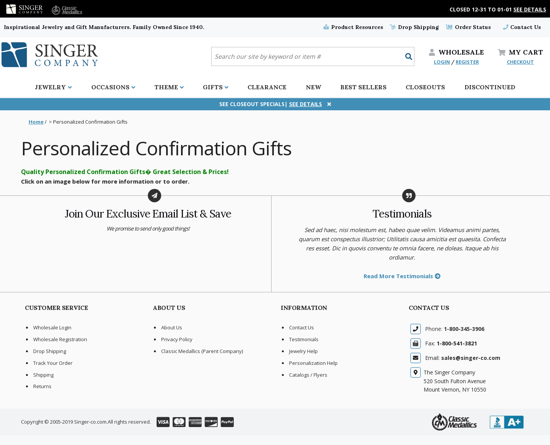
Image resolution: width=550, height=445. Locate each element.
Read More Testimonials (402, 276)
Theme (169, 87)
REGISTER (467, 61)
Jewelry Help (303, 351)
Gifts (215, 87)
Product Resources (353, 27)
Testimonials (304, 339)
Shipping (43, 374)
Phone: (454, 328)
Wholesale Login (52, 327)
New (313, 87)
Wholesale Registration (60, 339)
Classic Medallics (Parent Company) (202, 351)
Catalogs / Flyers (308, 374)
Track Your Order (53, 363)
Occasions (113, 87)
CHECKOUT (520, 61)
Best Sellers (363, 87)
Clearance (266, 87)
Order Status (468, 27)
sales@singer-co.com (470, 357)
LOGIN (442, 61)
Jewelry (53, 87)
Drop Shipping (414, 27)
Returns (42, 386)
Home (36, 121)
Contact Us (522, 27)
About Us (171, 327)
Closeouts (425, 87)
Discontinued (489, 87)
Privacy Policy (176, 339)
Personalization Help (313, 363)
